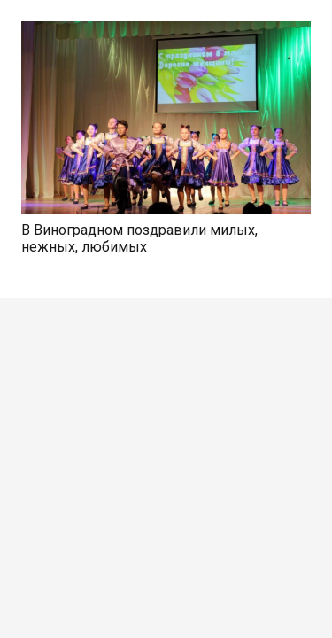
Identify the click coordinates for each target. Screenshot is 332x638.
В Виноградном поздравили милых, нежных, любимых (139, 238)
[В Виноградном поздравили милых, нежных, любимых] (166, 31)
